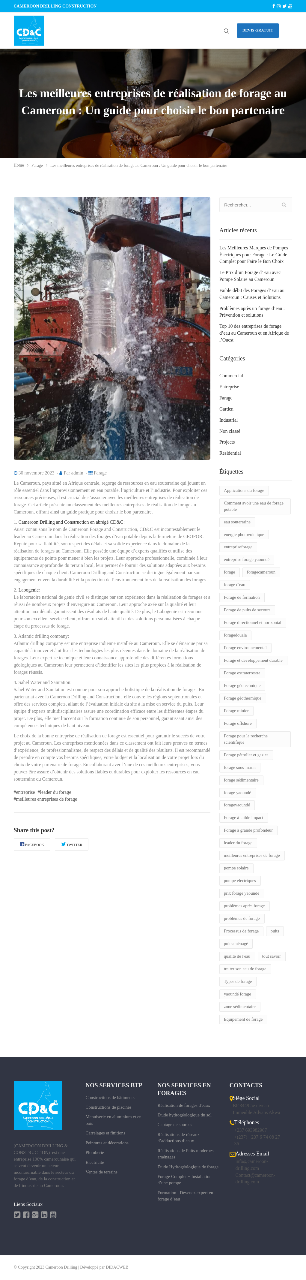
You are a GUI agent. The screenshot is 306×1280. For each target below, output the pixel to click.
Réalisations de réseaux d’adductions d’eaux (179, 1137)
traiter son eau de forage (245, 968)
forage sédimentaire (241, 780)
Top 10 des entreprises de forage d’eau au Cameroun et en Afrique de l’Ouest (254, 333)
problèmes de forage (242, 918)
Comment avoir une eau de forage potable (254, 506)
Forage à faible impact (243, 817)
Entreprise (229, 386)
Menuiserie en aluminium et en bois (114, 1119)
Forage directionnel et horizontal (252, 622)
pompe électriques (240, 880)
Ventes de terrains (102, 1172)
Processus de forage (241, 931)
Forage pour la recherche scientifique (246, 739)
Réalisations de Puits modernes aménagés (186, 1153)
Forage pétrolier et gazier (246, 754)
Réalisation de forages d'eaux (184, 1105)
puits (275, 931)
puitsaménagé (236, 943)
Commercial (231, 375)
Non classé (229, 431)
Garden (226, 408)
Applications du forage (244, 490)
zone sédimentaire (240, 1006)
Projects (227, 441)
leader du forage (238, 842)
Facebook (32, 844)
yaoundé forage (237, 994)
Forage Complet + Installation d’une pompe (185, 1179)
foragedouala (235, 635)
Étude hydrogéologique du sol (185, 1115)
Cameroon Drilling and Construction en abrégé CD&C (71, 522)
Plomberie (95, 1152)
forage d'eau (234, 584)
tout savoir (271, 956)
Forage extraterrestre (242, 672)
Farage (100, 472)
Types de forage (238, 981)
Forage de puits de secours (247, 609)
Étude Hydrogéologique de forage (188, 1166)
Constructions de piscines (109, 1107)
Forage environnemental (245, 647)
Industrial (228, 420)
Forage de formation (242, 597)
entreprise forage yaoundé (246, 559)
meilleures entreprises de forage (252, 855)
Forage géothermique (242, 698)
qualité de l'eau (237, 956)
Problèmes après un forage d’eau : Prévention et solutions (252, 312)
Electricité (95, 1162)
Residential (230, 453)
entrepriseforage (238, 546)
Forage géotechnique (242, 685)
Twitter (71, 844)
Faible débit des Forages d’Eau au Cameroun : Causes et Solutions (251, 294)
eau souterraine (237, 522)
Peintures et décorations (107, 1142)
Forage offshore (238, 723)
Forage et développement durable (253, 660)
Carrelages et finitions (105, 1133)
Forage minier (236, 710)
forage (229, 572)
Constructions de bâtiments (110, 1097)
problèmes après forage (244, 905)
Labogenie (29, 589)
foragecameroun (261, 572)
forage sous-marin (240, 767)
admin (77, 472)
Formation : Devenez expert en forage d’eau (185, 1195)
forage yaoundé (237, 792)
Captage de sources (175, 1124)
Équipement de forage (243, 1019)
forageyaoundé (237, 805)
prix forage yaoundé (241, 893)
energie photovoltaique (244, 534)
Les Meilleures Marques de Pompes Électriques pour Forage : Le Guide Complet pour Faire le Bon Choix (253, 254)
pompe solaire (236, 868)
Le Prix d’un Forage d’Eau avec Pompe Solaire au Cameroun (250, 276)
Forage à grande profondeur (248, 830)
